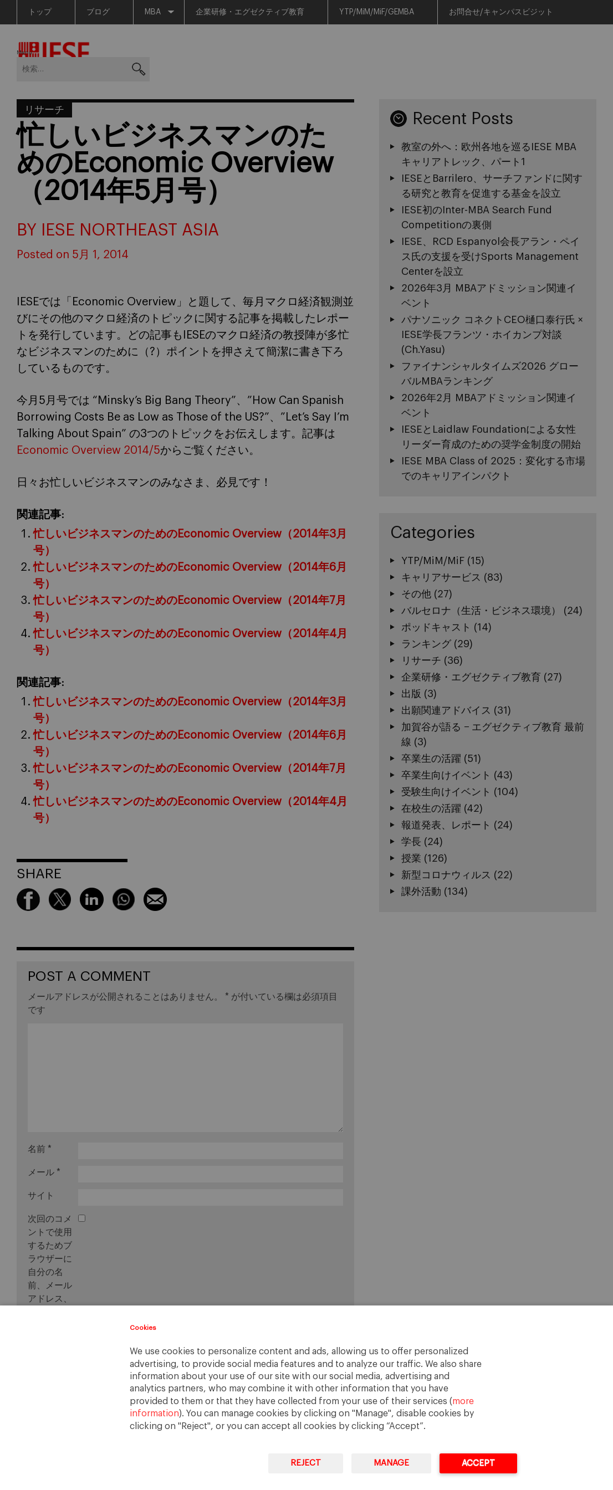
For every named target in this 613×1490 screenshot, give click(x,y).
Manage (391, 1463)
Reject (305, 1463)
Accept (478, 1463)
